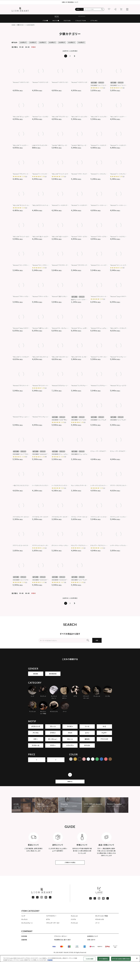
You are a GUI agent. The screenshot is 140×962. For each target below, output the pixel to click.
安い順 (21, 47)
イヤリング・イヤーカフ (52, 929)
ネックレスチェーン (27, 929)
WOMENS (82, 16)
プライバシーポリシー (60, 942)
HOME (13, 25)
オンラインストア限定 (101, 922)
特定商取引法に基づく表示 (62, 945)
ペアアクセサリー (51, 922)
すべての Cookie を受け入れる (121, 959)
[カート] (121, 9)
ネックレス (24, 925)
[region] (70, 958)
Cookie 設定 (89, 959)
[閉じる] (137, 958)
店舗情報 (24, 945)
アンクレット (74, 929)
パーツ (97, 929)
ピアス (48, 925)
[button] (74, 56)
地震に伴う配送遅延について (70, 2)
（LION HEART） (30, 25)
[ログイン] (115, 9)
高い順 (27, 47)
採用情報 (24, 942)
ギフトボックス (99, 925)
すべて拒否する (103, 959)
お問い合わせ (91, 945)
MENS (56, 16)
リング (23, 922)
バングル (73, 925)
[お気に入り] (109, 9)
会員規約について (92, 942)
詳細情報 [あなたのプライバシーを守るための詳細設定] (49, 960)
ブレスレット (74, 922)
